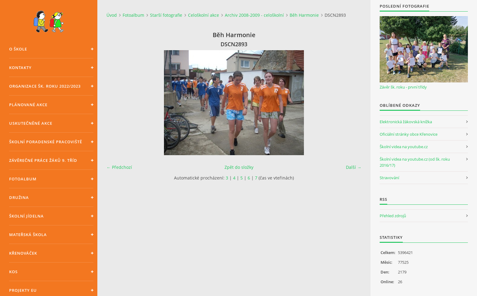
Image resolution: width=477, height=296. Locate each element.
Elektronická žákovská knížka (406, 121)
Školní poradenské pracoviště (45, 142)
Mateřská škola (28, 234)
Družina (19, 197)
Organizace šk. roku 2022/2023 (45, 86)
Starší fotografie (166, 15)
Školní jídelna (26, 216)
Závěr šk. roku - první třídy (403, 87)
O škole (18, 49)
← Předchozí (119, 167)
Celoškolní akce (203, 15)
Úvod (111, 15)
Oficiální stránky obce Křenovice (408, 134)
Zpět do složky (239, 167)
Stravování (389, 177)
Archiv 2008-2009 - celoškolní (254, 15)
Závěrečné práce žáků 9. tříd (43, 160)
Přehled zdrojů (393, 215)
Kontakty (20, 67)
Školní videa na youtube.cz (404, 146)
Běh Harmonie (304, 15)
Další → (353, 167)
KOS (13, 271)
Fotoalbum (23, 179)
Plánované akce (28, 104)
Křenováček (23, 253)
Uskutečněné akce (30, 123)
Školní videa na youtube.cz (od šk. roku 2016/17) (415, 162)
